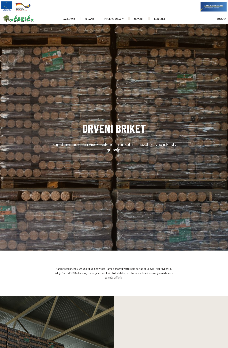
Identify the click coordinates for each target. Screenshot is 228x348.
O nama (89, 18)
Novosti (139, 18)
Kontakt (159, 18)
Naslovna (69, 18)
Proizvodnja (114, 19)
